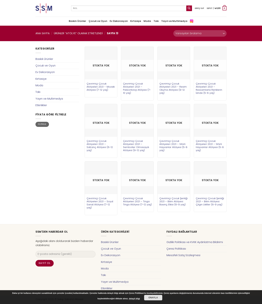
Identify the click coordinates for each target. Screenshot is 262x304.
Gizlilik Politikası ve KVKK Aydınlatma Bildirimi (194, 242)
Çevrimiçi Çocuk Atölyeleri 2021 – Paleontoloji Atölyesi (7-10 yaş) (137, 88)
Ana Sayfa (42, 33)
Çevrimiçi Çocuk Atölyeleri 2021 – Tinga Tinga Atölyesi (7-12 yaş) (137, 201)
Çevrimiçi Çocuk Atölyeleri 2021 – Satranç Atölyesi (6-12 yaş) (100, 145)
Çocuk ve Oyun (98, 21)
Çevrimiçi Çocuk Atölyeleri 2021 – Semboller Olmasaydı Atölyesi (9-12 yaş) (136, 145)
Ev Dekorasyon (119, 21)
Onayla (153, 297)
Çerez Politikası (176, 248)
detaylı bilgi (134, 298)
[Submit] (189, 8)
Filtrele (42, 124)
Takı (156, 21)
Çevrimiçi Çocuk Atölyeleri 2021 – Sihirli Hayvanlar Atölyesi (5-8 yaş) (173, 145)
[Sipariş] (200, 33)
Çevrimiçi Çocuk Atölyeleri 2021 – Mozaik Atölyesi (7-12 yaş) (101, 86)
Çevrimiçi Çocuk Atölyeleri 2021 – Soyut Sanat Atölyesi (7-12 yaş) (100, 203)
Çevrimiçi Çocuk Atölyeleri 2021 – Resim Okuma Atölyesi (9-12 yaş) (173, 88)
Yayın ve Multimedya (174, 21)
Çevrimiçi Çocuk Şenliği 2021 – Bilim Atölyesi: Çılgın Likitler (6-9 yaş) (210, 201)
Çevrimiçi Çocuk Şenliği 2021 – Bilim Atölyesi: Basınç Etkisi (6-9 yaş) (173, 201)
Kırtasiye (135, 21)
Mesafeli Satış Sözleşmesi (183, 255)
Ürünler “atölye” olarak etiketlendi (78, 33)
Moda (147, 21)
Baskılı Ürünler (77, 21)
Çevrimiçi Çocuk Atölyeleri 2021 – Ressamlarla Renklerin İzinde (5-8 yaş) (209, 88)
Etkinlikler (41, 105)
